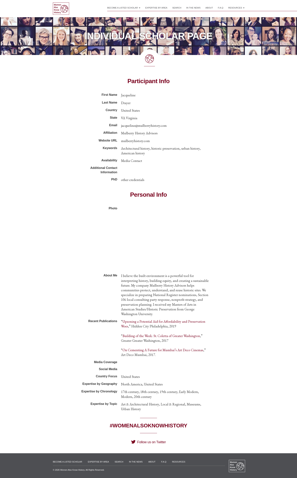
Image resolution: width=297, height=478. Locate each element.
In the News (193, 8)
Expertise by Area (156, 8)
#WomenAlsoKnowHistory (148, 425)
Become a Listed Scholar (123, 8)
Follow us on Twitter (148, 442)
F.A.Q (220, 8)
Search (176, 8)
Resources (236, 8)
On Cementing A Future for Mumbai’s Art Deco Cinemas (163, 350)
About (209, 8)
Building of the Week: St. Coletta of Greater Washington (161, 336)
